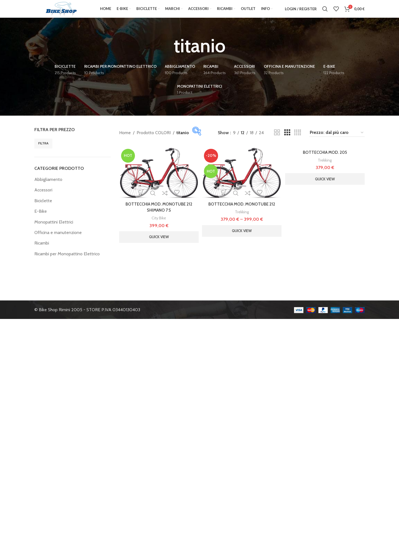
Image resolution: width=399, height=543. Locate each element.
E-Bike (40, 218)
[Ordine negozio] (337, 139)
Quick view (158, 243)
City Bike (158, 224)
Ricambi (41, 250)
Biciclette (43, 207)
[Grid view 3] (287, 140)
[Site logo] (61, 12)
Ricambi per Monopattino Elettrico (67, 260)
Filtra (43, 150)
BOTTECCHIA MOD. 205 (325, 159)
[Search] (325, 12)
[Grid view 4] (297, 140)
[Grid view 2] (277, 140)
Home (125, 139)
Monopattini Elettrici (53, 229)
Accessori (43, 197)
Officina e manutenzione (58, 239)
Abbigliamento (48, 186)
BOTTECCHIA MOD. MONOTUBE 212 (242, 210)
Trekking (242, 217)
